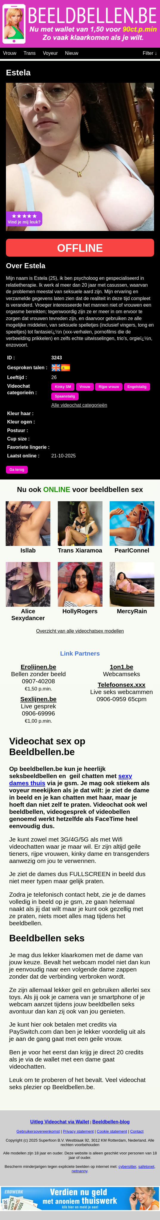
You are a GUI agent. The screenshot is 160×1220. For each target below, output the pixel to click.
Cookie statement (112, 1131)
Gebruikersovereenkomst (38, 1131)
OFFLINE (80, 248)
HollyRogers (80, 611)
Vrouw (9, 53)
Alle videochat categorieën (79, 405)
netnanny (79, 1171)
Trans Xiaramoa (80, 550)
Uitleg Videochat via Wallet (59, 1121)
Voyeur (50, 53)
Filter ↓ (150, 53)
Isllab (28, 550)
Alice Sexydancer (28, 614)
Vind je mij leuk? (24, 218)
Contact (137, 1131)
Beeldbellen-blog (111, 1121)
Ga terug (17, 470)
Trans (29, 53)
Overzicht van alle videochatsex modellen (80, 631)
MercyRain (132, 611)
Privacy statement (78, 1131)
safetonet (146, 1166)
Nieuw (71, 53)
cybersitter (127, 1166)
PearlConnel (131, 550)
